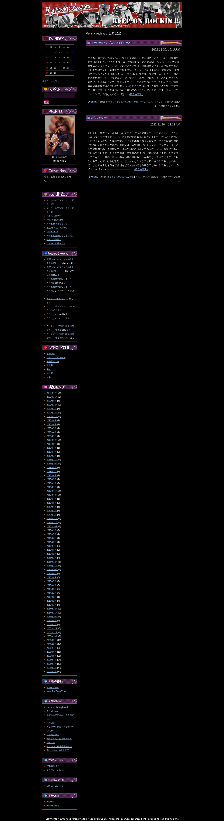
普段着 (50, 365)
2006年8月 (52, 644)
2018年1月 (52, 487)
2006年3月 (52, 664)
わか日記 (51, 723)
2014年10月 (52, 616)
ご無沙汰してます (55, 220)
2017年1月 (52, 514)
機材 (130, 102)
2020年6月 (52, 424)
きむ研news (52, 711)
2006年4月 (52, 660)
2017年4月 (52, 507)
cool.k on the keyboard (57, 707)
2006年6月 (52, 652)
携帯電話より (53, 361)
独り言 (50, 373)
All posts (50, 801)
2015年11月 (52, 565)
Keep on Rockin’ (68, 9)
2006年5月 (52, 656)
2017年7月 (52, 499)
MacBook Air (52, 231)
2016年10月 (52, 526)
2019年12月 (52, 440)
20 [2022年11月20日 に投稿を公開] (47, 68)
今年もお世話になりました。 (60, 235)
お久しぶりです (99, 117)
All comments (53, 806)
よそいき (51, 353)
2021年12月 (52, 405)
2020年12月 (52, 412)
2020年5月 (52, 428)
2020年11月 (52, 416)
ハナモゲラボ (53, 734)
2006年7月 (52, 648)
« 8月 (45, 80)
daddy (94, 102)
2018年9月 (52, 467)
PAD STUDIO (53, 766)
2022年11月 (52, 397)
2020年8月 (52, 420)
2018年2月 (52, 483)
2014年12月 (52, 609)
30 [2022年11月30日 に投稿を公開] (59, 73)
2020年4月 (52, 432)
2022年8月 (52, 401)
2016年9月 (52, 530)
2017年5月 (52, 503)
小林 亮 (51, 742)
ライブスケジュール (117, 102)
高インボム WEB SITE (58, 750)
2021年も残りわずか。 (57, 228)
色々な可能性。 (54, 239)
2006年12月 (52, 628)
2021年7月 (52, 408)
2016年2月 (52, 554)
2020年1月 (52, 436)
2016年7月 (52, 534)
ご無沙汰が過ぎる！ (56, 243)
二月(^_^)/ (51, 314)
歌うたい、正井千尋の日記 (59, 746)
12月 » (55, 80)
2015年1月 (52, 605)
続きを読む (136, 94)
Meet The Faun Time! (56, 691)
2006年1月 (52, 671)
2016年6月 (52, 538)
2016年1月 (52, 558)
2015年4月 (52, 593)
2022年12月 (52, 393)
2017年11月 (52, 491)
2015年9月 (52, 573)
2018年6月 (52, 475)
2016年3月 (52, 550)
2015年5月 (52, 589)
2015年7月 (52, 581)
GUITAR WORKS (55, 786)
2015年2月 (52, 601)
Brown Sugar (53, 687)
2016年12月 (52, 518)
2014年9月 (52, 620)
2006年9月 (52, 640)
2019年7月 (52, 448)
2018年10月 (52, 463)
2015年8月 (52, 577)
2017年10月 (52, 495)
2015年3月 (52, 597)
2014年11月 (52, 613)
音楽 (136, 102)
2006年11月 (52, 632)
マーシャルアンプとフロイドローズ (110, 42)
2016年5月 (52, 542)
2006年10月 (52, 636)
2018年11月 (52, 459)
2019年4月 (52, 452)
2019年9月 (52, 444)
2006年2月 (52, 667)
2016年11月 (52, 522)
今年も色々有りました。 (58, 224)
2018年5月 (52, 479)
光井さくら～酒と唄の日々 (59, 738)
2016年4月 (52, 546)
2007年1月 (52, 624)
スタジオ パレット (56, 770)
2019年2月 (52, 456)
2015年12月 (52, 562)
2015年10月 (52, 569)
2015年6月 (52, 585)
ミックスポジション (56, 298)
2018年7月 (52, 471)
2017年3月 (52, 510)
